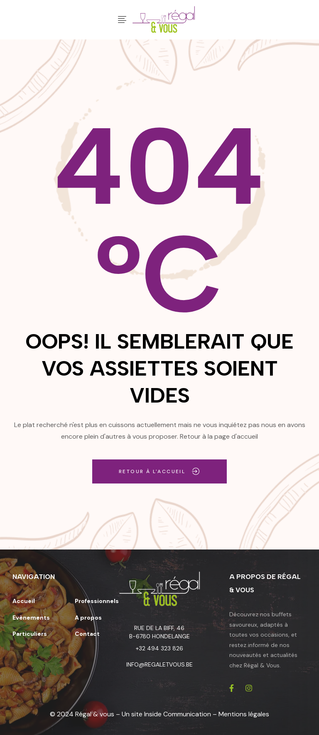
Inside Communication (177, 714)
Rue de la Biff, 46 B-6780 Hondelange (159, 632)
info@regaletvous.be (159, 664)
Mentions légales (243, 714)
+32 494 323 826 (159, 648)
